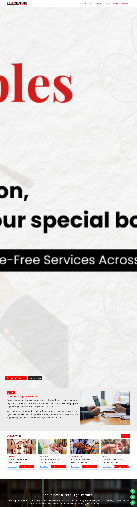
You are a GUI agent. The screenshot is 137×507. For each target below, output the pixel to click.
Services (99, 4)
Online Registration (120, 4)
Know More (12, 467)
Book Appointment (27, 467)
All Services (125, 436)
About (91, 4)
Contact (107, 4)
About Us (11, 393)
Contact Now (35, 378)
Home (83, 4)
